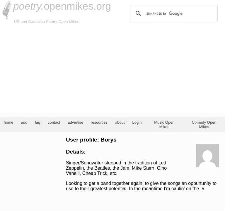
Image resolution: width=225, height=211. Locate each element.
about (120, 122)
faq (37, 122)
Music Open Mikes (164, 124)
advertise (75, 122)
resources (99, 122)
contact (54, 122)
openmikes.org (62, 6)
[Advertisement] (112, 69)
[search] (172, 13)
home (8, 122)
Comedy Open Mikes (204, 124)
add (24, 122)
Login (137, 122)
